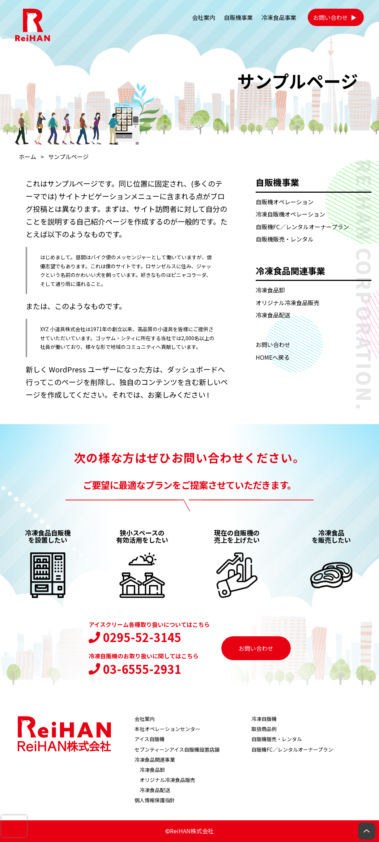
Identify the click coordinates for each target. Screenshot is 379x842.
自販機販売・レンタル (285, 239)
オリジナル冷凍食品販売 (287, 302)
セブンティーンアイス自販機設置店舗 (177, 749)
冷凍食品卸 (270, 290)
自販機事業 (238, 17)
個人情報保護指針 (155, 800)
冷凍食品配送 (273, 315)
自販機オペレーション (285, 201)
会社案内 (203, 17)
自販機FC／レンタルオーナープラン (302, 226)
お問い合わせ (330, 17)
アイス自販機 (150, 739)
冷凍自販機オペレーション (290, 214)
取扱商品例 (264, 728)
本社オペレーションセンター (167, 728)
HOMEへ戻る (273, 357)
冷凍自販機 (264, 718)
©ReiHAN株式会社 (189, 831)
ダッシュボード (192, 369)
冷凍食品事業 (278, 17)
